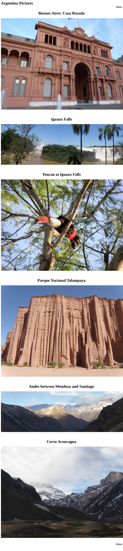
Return (119, 7)
